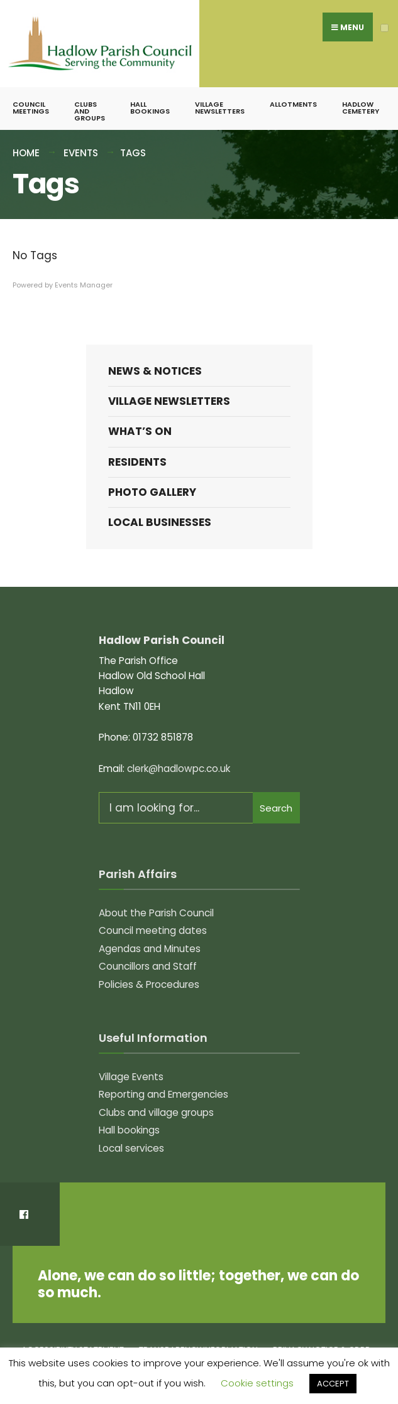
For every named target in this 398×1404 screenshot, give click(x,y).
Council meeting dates (153, 930)
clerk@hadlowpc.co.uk (178, 768)
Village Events (131, 1076)
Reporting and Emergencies (163, 1094)
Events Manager (84, 285)
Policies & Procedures (149, 984)
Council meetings (31, 107)
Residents (137, 461)
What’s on (140, 431)
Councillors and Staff (148, 966)
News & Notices (155, 370)
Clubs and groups (89, 111)
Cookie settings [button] (257, 1383)
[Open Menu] (384, 28)
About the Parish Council (156, 912)
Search (276, 808)
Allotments (293, 104)
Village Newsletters (220, 107)
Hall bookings (150, 107)
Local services (131, 1148)
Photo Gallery (152, 492)
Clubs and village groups (156, 1112)
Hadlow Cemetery (360, 107)
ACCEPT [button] (333, 1384)
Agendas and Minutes (150, 948)
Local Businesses (159, 522)
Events (81, 152)
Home (26, 152)
